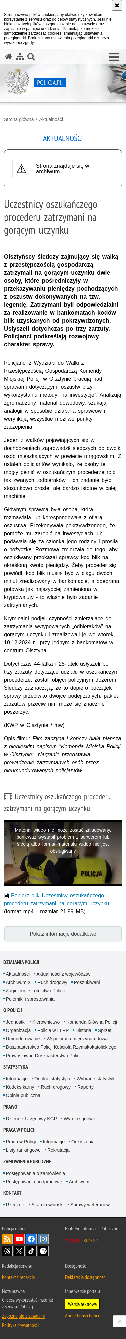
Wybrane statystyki (96, 1078)
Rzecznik (15, 1204)
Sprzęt (104, 1030)
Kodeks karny (20, 1087)
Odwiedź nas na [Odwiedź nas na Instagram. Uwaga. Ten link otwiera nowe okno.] (43, 1239)
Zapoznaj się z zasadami (23, 1315)
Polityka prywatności (20, 1325)
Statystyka (15, 1066)
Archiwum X (18, 982)
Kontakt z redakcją (18, 1277)
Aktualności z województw (63, 974)
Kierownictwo (46, 1022)
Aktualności (51, 119)
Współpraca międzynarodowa (77, 1038)
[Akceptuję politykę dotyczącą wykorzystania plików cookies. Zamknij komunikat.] (117, 5)
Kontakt (12, 1192)
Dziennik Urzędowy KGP (31, 1118)
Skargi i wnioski (47, 1204)
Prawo (10, 1106)
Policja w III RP (53, 1030)
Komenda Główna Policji (91, 1022)
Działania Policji (21, 962)
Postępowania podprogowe (34, 1181)
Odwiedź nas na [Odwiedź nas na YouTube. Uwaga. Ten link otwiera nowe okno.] (19, 1239)
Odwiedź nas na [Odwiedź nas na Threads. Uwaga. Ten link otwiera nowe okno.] (7, 1251)
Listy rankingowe (23, 1150)
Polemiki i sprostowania (30, 999)
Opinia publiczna (23, 1095)
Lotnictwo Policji (48, 990)
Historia (83, 1030)
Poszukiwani (87, 982)
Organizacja (18, 1030)
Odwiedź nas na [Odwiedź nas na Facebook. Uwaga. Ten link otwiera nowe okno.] (31, 1239)
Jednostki (16, 1022)
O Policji (12, 1010)
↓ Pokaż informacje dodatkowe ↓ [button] (63, 934)
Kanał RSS (7, 1239)
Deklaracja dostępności (85, 1277)
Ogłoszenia (83, 1141)
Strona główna (19, 119)
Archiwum (79, 1181)
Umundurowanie (23, 1038)
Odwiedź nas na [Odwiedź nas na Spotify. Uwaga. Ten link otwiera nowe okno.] (43, 1251)
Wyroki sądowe (79, 1118)
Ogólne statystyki (52, 1078)
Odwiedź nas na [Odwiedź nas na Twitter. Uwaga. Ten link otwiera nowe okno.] (19, 1251)
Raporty (85, 1087)
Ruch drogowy (52, 982)
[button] (114, 57)
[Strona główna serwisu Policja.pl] (9, 56)
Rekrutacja (58, 1150)
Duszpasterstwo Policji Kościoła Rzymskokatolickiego (61, 1047)
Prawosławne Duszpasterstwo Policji (44, 1055)
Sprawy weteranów (90, 1204)
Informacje (17, 1078)
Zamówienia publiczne (27, 1161)
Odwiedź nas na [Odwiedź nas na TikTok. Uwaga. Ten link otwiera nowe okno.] (31, 1251)
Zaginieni (15, 990)
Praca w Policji (19, 1129)
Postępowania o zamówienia (35, 1173)
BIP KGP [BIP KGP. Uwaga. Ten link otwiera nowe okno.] (90, 1240)
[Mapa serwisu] (20, 56)
